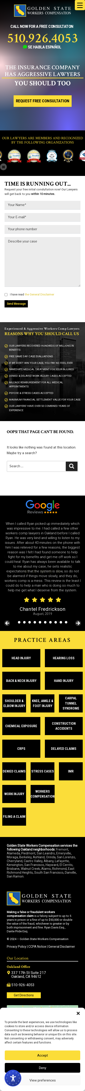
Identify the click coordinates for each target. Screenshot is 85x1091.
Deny (42, 1068)
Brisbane (13, 868)
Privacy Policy (16, 946)
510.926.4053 (42, 38)
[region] (42, 569)
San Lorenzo (66, 857)
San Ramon (15, 876)
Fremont (62, 849)
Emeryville (63, 853)
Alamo (46, 868)
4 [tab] (35, 622)
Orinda (51, 857)
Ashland (39, 857)
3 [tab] (29, 622)
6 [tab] (45, 622)
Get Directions (24, 995)
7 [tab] (50, 622)
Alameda (13, 853)
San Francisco (34, 865)
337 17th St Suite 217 (28, 973)
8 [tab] (55, 622)
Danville (70, 872)
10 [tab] (66, 622)
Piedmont (28, 853)
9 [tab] (61, 622)
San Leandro (46, 853)
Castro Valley (33, 861)
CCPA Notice (37, 946)
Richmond (59, 868)
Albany (48, 861)
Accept (42, 1055)
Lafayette (62, 861)
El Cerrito (66, 865)
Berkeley (25, 857)
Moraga (12, 857)
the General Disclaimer (39, 294)
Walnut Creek (30, 868)
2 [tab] (24, 622)
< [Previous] (7, 623)
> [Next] (77, 623)
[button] (78, 1013)
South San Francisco (48, 872)
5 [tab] (40, 622)
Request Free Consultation (42, 100)
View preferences (42, 1080)
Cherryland (14, 861)
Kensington (15, 865)
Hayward (52, 865)
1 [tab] (19, 622)
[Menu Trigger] (80, 5)
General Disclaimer (61, 946)
